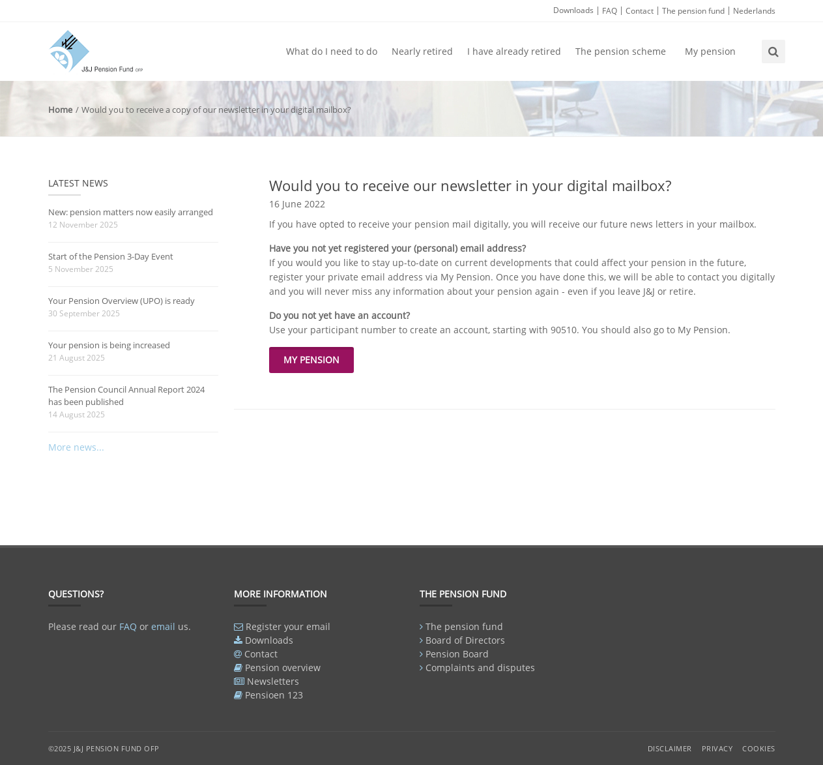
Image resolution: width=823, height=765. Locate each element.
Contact (640, 10)
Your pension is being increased (109, 345)
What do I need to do (331, 51)
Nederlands (754, 10)
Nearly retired (422, 51)
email (163, 626)
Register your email (288, 626)
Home (60, 109)
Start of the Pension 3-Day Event (110, 256)
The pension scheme (620, 51)
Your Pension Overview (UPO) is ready (121, 301)
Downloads (573, 10)
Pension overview (283, 667)
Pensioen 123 (274, 695)
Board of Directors (465, 640)
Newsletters (273, 681)
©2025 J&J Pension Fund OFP (104, 748)
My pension (710, 51)
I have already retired (514, 51)
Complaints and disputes (480, 667)
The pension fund (693, 10)
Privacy (717, 748)
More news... (76, 447)
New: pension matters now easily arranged (130, 212)
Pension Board (457, 654)
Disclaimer (670, 748)
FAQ (609, 10)
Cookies (758, 748)
